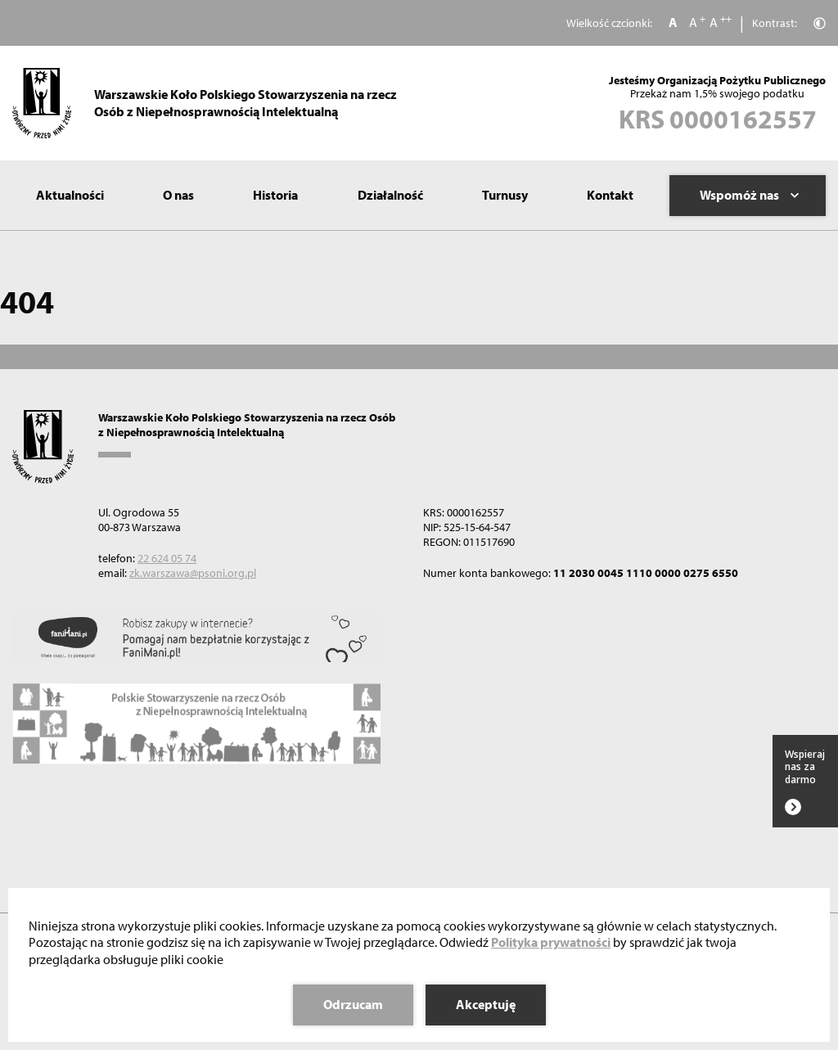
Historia (275, 195)
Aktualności (70, 195)
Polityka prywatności (550, 942)
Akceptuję (486, 1004)
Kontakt (610, 195)
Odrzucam (353, 1004)
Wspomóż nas (749, 195)
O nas (178, 195)
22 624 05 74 (166, 558)
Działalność (390, 195)
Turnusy (505, 195)
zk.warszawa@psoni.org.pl (192, 573)
